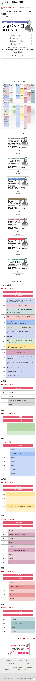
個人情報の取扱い (28, 667)
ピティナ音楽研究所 (12, 663)
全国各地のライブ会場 (16, 41)
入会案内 (21, 667)
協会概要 (15, 667)
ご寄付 (27, 663)
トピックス (28, 661)
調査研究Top (8, 661)
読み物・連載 (18, 661)
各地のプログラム (16, 44)
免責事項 (7, 670)
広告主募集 (17, 670)
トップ (2, 7)
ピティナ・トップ (7, 667)
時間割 (18, 153)
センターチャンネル (16, 35)
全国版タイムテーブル (16, 38)
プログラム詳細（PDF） (8, 289)
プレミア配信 (18, 296)
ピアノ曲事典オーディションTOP (26, 639)
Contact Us (28, 670)
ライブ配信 (19, 292)
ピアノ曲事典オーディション (11, 7)
